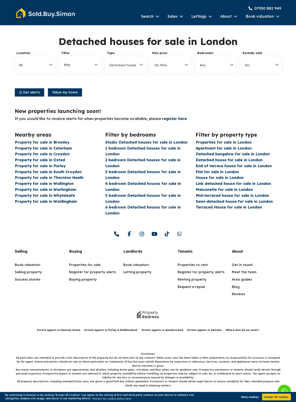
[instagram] (141, 234)
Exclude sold (252, 53)
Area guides (242, 279)
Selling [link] (21, 251)
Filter (66, 53)
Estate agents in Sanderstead (162, 330)
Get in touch (242, 265)
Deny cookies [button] (250, 397)
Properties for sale (85, 265)
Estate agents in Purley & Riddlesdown (111, 330)
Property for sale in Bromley (42, 142)
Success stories (27, 279)
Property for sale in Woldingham (46, 201)
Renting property (192, 279)
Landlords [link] (132, 251)
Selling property (28, 272)
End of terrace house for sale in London (234, 166)
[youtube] (154, 234)
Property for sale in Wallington (44, 183)
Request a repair (192, 287)
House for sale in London (220, 177)
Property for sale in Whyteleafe (45, 195)
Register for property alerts (92, 272)
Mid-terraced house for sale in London (232, 195)
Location (23, 53)
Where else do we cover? (242, 330)
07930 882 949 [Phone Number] (265, 8)
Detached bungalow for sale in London (233, 154)
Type (111, 53)
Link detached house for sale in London (233, 183)
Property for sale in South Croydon (48, 171)
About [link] (237, 251)
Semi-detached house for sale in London (234, 201)
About (226, 16)
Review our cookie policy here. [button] (112, 398)
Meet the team (244, 272)
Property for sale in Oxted (40, 160)
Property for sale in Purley (40, 166)
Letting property (137, 272)
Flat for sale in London (217, 171)
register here (174, 118)
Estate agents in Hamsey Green (58, 330)
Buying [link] (75, 251)
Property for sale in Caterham (43, 148)
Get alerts (29, 92)
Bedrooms (205, 53)
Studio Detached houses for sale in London (146, 142)
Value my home (65, 92)
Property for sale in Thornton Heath (49, 177)
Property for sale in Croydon (42, 154)
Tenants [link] (185, 251)
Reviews (238, 294)
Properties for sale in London (224, 142)
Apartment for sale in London (224, 148)
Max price (159, 53)
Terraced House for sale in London (229, 207)
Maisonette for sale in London (224, 189)
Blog (235, 287)
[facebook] (129, 234)
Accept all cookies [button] (276, 397)
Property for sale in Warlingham (45, 189)
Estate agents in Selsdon (204, 330)
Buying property (83, 279)
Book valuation (260, 16)
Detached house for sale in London (229, 160)
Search (147, 16)
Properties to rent (193, 265)
